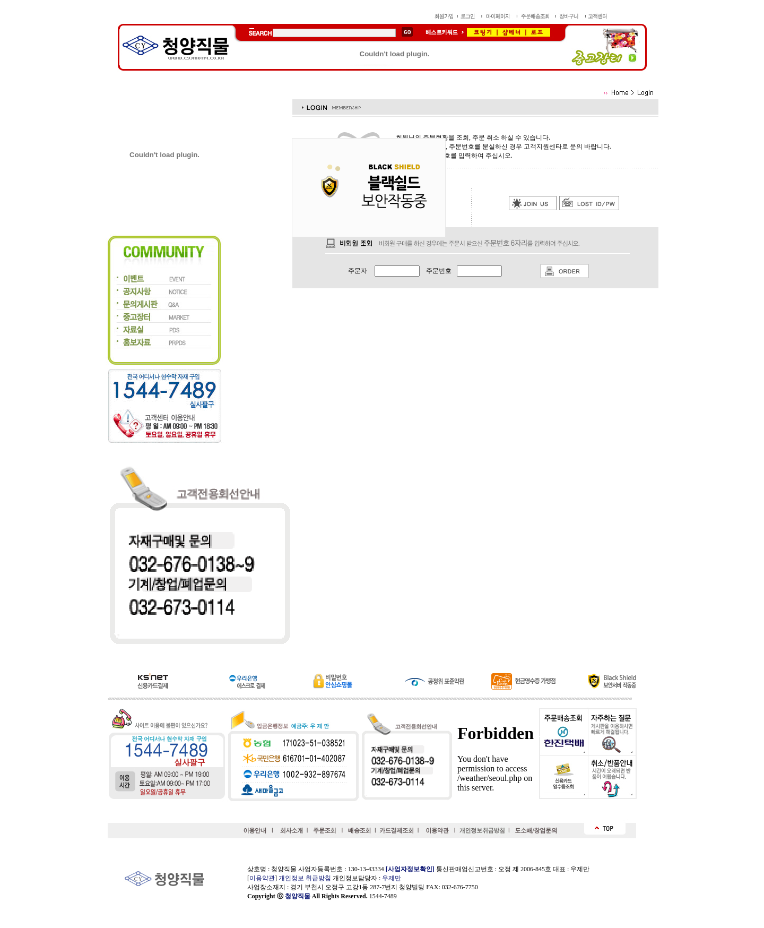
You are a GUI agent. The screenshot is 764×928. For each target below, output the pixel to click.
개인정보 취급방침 (305, 878)
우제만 (391, 878)
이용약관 (262, 878)
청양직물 (297, 896)
